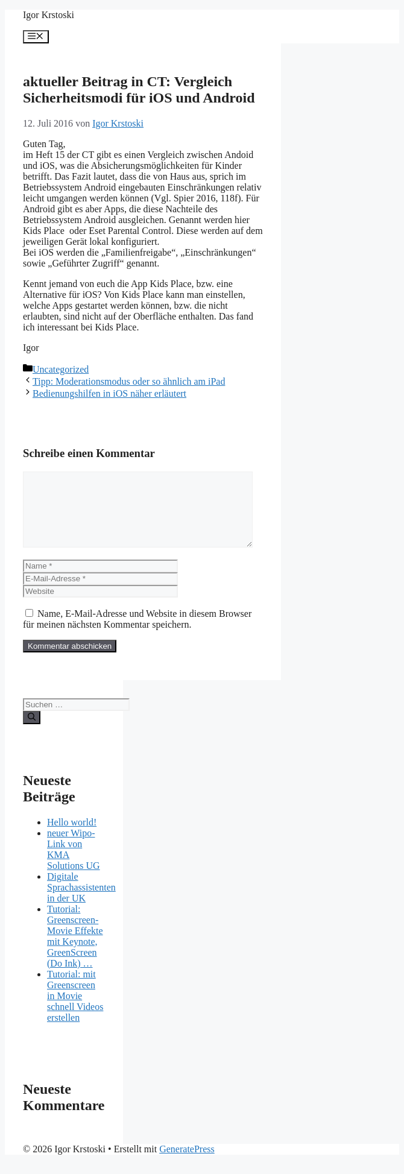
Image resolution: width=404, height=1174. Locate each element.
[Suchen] (31, 732)
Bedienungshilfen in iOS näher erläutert (109, 393)
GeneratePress (187, 1163)
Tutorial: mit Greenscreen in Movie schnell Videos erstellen (75, 1010)
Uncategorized (61, 369)
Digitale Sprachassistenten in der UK (81, 902)
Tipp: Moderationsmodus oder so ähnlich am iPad (129, 381)
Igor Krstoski (48, 15)
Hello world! (71, 837)
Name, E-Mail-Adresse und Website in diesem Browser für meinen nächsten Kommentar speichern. (137, 633)
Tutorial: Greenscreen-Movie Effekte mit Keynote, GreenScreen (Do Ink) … (75, 950)
